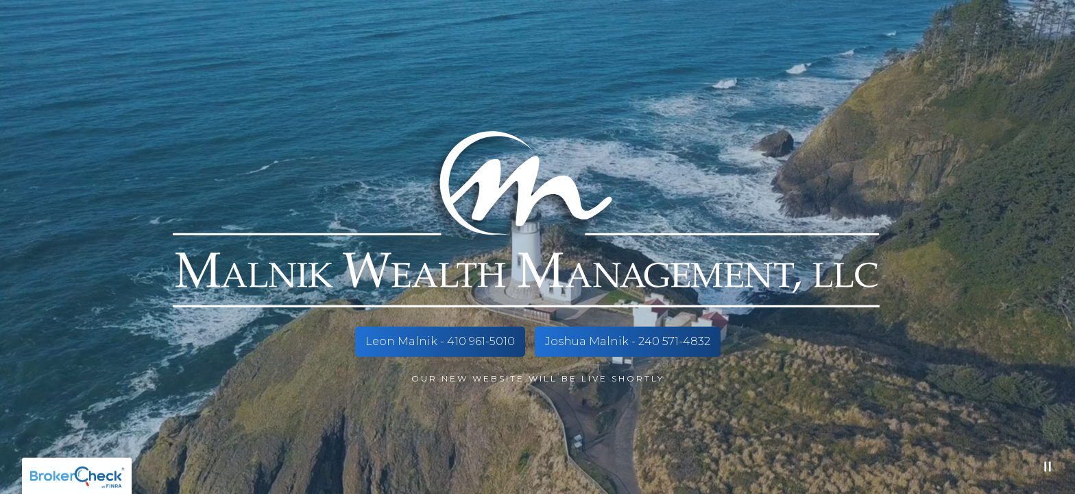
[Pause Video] (1047, 466)
